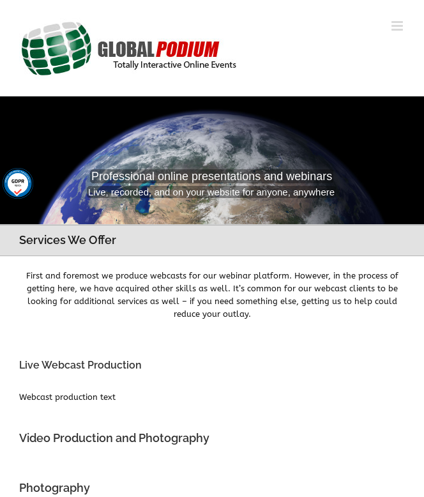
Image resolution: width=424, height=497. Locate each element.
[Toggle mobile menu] (398, 26)
